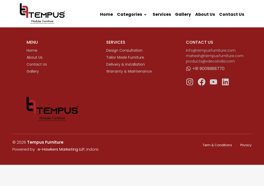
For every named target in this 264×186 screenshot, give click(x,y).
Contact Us (231, 14)
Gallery (183, 14)
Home (106, 14)
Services (162, 14)
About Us (205, 14)
